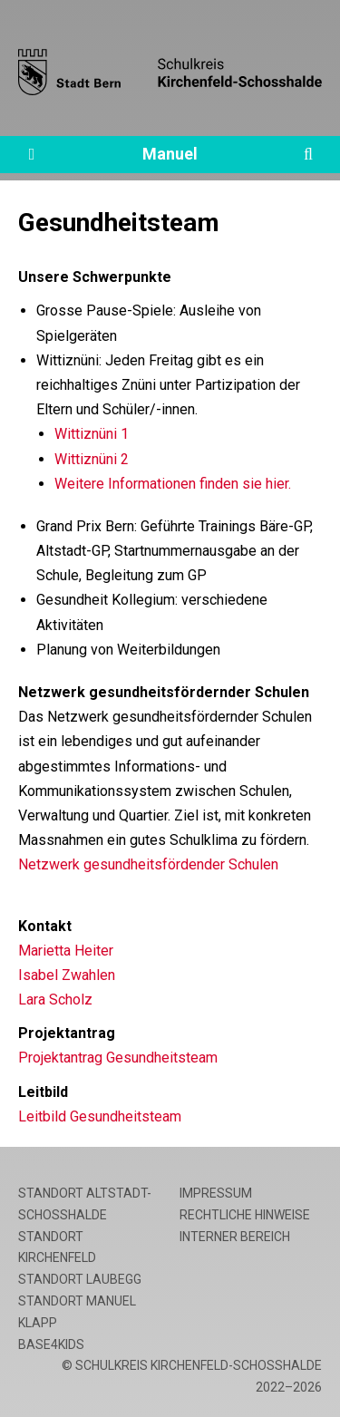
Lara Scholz (55, 999)
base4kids (51, 1344)
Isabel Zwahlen (66, 975)
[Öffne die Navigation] (31, 154)
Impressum (216, 1193)
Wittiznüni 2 (91, 459)
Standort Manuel (77, 1301)
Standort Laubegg (79, 1279)
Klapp (37, 1322)
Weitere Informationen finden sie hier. (172, 483)
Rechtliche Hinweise (245, 1215)
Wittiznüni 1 (91, 433)
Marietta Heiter (65, 950)
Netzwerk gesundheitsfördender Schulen (148, 864)
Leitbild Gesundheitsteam (99, 1116)
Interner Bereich (235, 1236)
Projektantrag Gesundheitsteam (118, 1057)
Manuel (170, 153)
